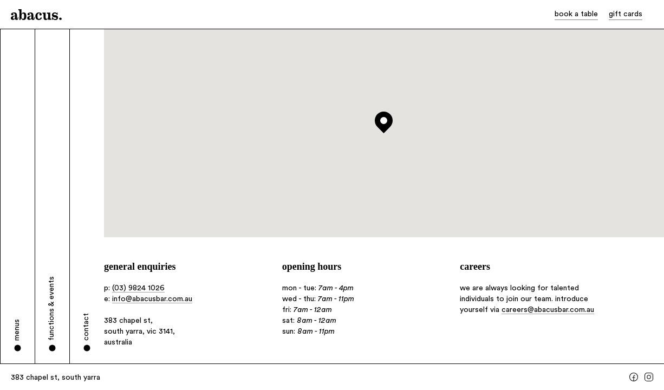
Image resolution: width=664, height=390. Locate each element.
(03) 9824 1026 (138, 288)
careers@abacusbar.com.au (548, 310)
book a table (576, 14)
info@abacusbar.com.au (152, 299)
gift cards (625, 14)
